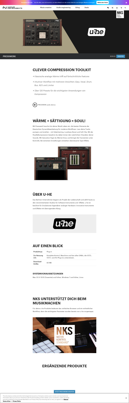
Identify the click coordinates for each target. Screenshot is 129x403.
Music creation (46, 7)
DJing (77, 7)
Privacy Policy (17, 401)
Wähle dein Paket (102, 2)
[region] (64, 398)
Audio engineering (63, 7)
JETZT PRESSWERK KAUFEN (64, 391)
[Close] (126, 398)
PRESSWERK (9, 56)
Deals (87, 7)
